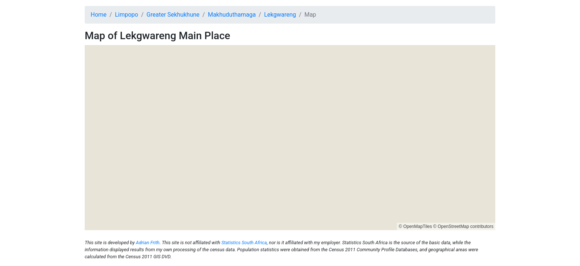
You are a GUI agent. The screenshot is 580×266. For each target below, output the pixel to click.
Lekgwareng (280, 14)
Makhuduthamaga (232, 14)
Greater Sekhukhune (172, 14)
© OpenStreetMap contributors (463, 226)
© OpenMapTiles (415, 226)
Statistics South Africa (244, 242)
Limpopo (126, 14)
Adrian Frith (147, 242)
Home (99, 14)
